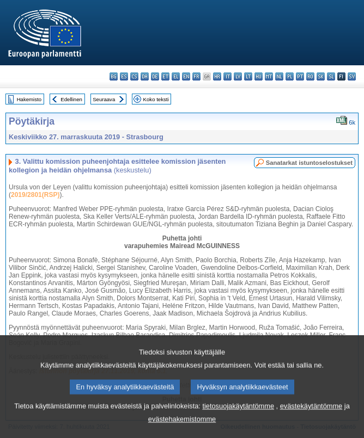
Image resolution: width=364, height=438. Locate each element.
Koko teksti (156, 99)
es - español (124, 76)
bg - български (114, 76)
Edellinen (71, 99)
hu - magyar (258, 76)
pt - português (300, 76)
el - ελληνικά (176, 76)
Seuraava (104, 99)
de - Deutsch (155, 76)
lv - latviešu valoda (238, 76)
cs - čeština (134, 76)
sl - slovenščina (331, 76)
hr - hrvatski (217, 76)
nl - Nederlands (279, 76)
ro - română (310, 76)
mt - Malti (269, 76)
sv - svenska (352, 76)
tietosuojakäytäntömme (238, 420)
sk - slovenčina (321, 76)
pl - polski (290, 76)
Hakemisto (29, 99)
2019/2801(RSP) (35, 195)
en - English (186, 76)
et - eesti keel (165, 76)
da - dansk (145, 76)
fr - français (196, 76)
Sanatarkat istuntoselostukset (309, 162)
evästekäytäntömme (311, 420)
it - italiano (227, 76)
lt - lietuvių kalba (248, 76)
